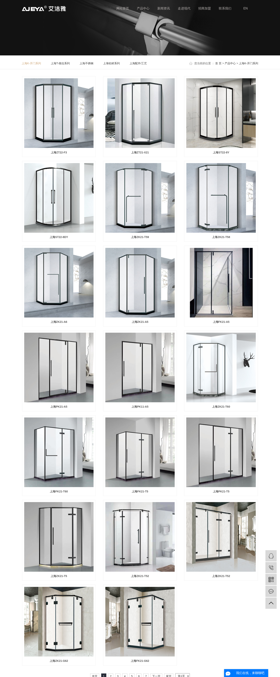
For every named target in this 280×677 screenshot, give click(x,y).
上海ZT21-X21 (140, 152)
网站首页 (122, 8)
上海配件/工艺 (138, 63)
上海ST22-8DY (59, 237)
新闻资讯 (163, 8)
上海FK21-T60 (59, 491)
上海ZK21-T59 (140, 237)
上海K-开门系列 (31, 63)
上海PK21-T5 (221, 491)
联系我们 (225, 8)
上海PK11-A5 (140, 406)
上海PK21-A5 (58, 406)
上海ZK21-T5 (59, 576)
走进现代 (184, 8)
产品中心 (143, 8)
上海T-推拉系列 (60, 63)
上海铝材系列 (111, 63)
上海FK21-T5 (140, 491)
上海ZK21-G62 (59, 660)
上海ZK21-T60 (221, 406)
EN (245, 8)
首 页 (218, 63)
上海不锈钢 (86, 63)
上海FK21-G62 (140, 660)
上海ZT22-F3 (59, 152)
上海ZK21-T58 (221, 237)
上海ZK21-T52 (140, 576)
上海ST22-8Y (221, 152)
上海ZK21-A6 (59, 321)
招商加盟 (204, 8)
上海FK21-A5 (221, 321)
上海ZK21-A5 (140, 321)
